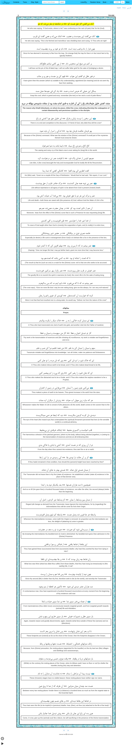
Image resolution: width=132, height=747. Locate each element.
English (119, 8)
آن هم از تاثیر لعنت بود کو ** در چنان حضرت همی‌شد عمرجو (66, 208)
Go (123, 2)
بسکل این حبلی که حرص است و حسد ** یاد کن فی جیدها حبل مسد (66, 91)
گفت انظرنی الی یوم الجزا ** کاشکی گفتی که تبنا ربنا (66, 171)
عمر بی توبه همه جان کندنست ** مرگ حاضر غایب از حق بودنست (64, 183)
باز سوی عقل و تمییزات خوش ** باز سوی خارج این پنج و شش (66, 616)
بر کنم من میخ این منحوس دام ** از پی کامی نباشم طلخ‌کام (66, 64)
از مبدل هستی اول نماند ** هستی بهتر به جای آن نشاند (66, 470)
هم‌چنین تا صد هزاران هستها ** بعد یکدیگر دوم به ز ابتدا (66, 485)
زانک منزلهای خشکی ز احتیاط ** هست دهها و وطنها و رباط (66, 644)
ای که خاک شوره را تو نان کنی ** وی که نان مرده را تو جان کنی (66, 360)
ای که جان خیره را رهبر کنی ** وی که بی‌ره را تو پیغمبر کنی (66, 373)
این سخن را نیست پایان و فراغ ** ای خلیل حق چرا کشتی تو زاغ (64, 118)
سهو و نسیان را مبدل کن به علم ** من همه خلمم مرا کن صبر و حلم (66, 348)
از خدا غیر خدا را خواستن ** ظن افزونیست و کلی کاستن (66, 221)
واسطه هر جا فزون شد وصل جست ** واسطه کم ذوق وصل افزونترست (66, 515)
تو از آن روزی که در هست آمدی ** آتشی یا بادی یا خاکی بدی (66, 445)
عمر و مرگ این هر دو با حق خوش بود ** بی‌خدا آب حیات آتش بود (66, 196)
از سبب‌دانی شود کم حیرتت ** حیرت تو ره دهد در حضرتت (64, 529)
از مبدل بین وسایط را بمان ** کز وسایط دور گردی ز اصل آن (66, 500)
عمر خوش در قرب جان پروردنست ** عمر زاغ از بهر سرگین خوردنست (66, 271)
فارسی (129, 8)
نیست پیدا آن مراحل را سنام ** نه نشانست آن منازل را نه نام (64, 673)
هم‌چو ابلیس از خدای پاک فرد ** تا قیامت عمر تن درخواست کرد (66, 158)
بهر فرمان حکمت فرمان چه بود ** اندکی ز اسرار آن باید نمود (66, 131)
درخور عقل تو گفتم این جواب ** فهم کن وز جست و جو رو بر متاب (66, 76)
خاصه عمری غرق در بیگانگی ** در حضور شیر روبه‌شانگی (66, 233)
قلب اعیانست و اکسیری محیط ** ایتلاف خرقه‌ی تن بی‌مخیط (66, 430)
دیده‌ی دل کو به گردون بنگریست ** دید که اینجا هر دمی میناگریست (66, 415)
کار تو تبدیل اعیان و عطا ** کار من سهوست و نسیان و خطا (66, 333)
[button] (17, 2)
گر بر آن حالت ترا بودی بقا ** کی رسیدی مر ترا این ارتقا (64, 457)
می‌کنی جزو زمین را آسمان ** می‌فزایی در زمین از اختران (64, 388)
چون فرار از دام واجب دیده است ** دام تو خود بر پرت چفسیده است (66, 49)
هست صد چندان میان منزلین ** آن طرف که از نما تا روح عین (66, 686)
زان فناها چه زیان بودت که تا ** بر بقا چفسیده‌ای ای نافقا (66, 559)
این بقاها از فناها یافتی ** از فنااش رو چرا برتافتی (66, 544)
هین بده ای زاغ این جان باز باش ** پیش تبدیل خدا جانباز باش (66, 713)
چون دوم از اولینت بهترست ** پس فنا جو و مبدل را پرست (66, 574)
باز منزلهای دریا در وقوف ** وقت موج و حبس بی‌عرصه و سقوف (66, 659)
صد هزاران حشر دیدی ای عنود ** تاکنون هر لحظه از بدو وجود (66, 587)
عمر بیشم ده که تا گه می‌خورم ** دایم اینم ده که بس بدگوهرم (66, 283)
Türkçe (124, 8)
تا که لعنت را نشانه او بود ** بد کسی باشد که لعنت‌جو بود (66, 258)
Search (62, 2)
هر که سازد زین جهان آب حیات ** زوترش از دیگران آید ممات (66, 400)
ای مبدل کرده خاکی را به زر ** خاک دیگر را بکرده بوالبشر (64, 320)
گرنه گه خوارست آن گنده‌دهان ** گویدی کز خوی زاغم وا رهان (66, 296)
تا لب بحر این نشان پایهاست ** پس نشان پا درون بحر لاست (66, 631)
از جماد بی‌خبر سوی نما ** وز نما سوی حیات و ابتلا (64, 601)
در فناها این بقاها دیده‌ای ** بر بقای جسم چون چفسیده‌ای (66, 701)
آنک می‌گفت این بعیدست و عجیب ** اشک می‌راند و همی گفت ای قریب (64, 36)
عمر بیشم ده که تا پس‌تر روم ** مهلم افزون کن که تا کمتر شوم (64, 246)
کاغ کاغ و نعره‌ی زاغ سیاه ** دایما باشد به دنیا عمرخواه (66, 146)
